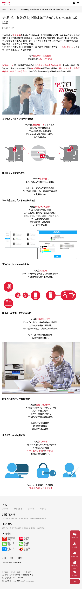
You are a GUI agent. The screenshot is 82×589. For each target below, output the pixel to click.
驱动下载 (14, 518)
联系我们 (32, 528)
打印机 (6, 572)
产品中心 (5, 509)
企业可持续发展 (15, 528)
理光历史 (5, 528)
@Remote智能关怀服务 (38, 518)
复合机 (12, 572)
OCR (29, 572)
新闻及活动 (41, 528)
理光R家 (25, 528)
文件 (23, 572)
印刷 (18, 572)
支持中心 (43, 509)
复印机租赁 (6, 518)
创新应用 (31, 509)
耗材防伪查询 (23, 518)
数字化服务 (18, 509)
